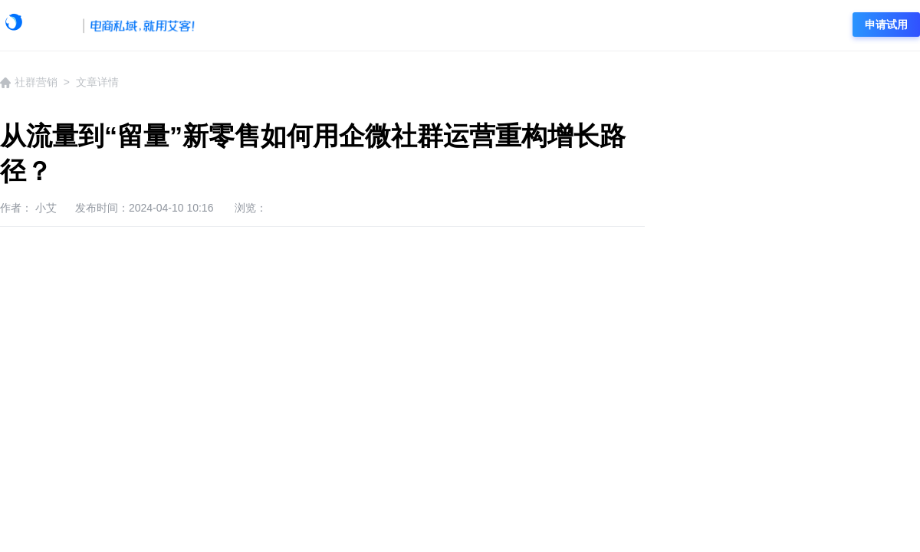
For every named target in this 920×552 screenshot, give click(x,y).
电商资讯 (680, 25)
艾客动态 (316, 25)
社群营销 (607, 25)
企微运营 (462, 25)
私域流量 (535, 25)
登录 (815, 24)
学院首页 (243, 25)
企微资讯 (389, 25)
